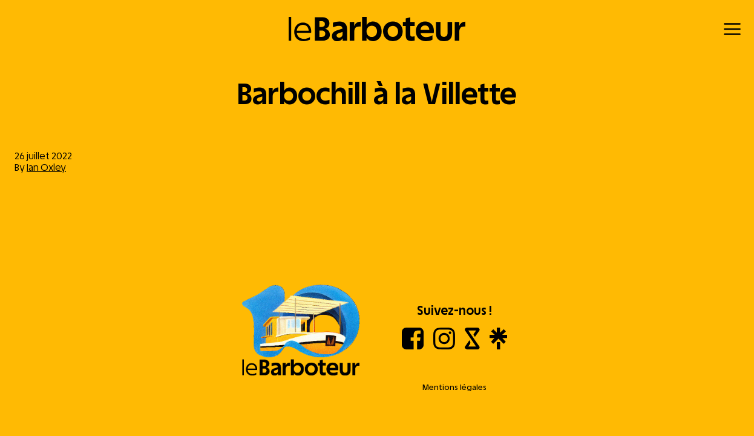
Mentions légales (454, 387)
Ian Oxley (46, 167)
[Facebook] (412, 346)
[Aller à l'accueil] (300, 331)
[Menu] (732, 29)
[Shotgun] (472, 346)
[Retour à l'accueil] (377, 29)
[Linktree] (498, 346)
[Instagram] (444, 346)
